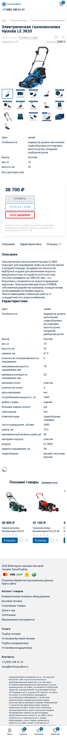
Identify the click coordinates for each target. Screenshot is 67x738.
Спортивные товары (14, 605)
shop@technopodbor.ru (15, 666)
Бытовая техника (12, 600)
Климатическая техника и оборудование (26, 596)
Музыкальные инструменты (18, 619)
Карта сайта (9, 583)
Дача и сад (8, 610)
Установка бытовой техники (18, 638)
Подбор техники (11, 633)
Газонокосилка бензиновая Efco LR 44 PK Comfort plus (46, 531)
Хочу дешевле (20, 214)
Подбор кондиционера (15, 643)
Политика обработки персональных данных (27, 580)
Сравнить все (49, 482)
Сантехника (9, 614)
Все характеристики (13, 172)
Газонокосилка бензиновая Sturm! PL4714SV (13, 531)
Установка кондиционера (17, 647)
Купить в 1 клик (20, 206)
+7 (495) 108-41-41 (13, 661)
